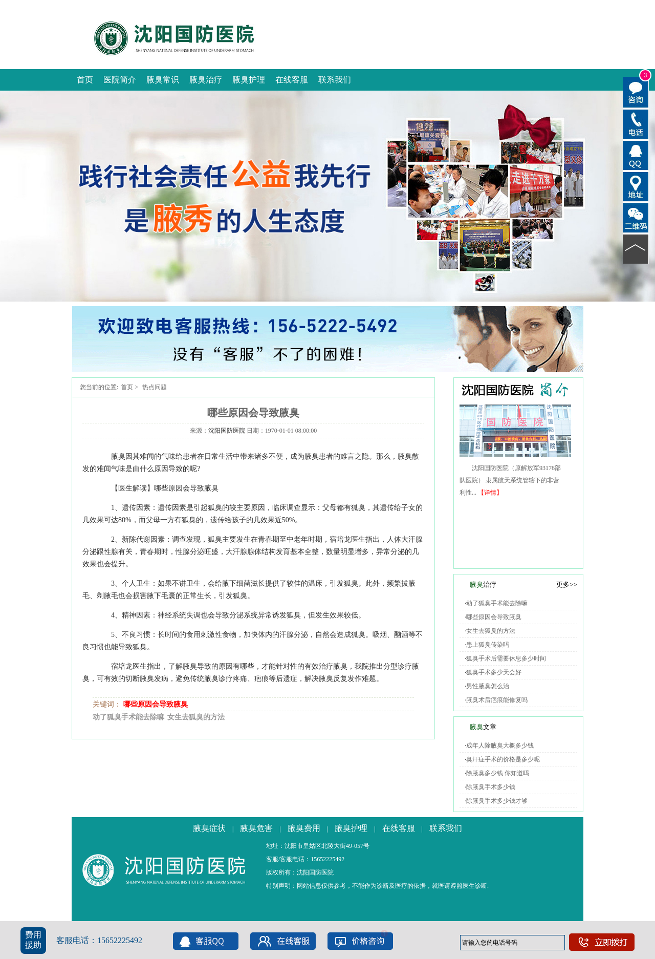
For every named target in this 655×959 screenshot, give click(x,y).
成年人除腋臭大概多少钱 (500, 745)
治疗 (483, 584)
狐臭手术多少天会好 (493, 672)
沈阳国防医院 (226, 430)
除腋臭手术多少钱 (490, 787)
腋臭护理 (248, 79)
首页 (85, 79)
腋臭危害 (256, 828)
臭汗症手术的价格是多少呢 (503, 759)
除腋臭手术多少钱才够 (497, 800)
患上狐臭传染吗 (487, 644)
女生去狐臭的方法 (196, 717)
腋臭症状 (209, 828)
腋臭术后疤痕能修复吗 (497, 700)
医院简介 (119, 79)
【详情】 (490, 492)
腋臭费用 (304, 828)
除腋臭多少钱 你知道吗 (497, 773)
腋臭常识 (162, 79)
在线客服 (291, 79)
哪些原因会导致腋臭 (155, 704)
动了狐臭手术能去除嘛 (128, 717)
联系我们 (334, 79)
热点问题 (154, 387)
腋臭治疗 (205, 79)
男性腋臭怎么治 (487, 686)
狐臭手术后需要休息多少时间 (506, 658)
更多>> (566, 584)
